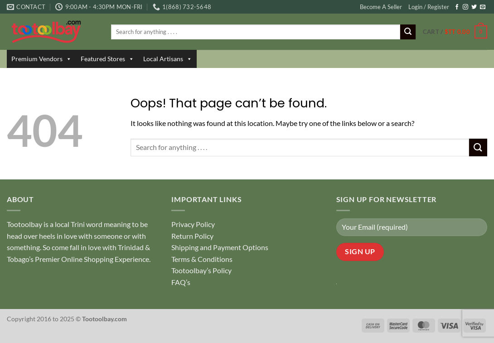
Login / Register (428, 6)
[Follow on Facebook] (457, 7)
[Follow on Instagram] (465, 7)
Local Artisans (167, 59)
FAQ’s (180, 282)
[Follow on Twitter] (474, 7)
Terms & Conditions (201, 259)
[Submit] (408, 32)
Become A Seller (381, 6)
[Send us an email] (482, 7)
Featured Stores (107, 59)
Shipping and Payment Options (219, 247)
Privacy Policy (193, 224)
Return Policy (192, 236)
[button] (455, 32)
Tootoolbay (24, 224)
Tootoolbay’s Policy (201, 270)
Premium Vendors (41, 59)
